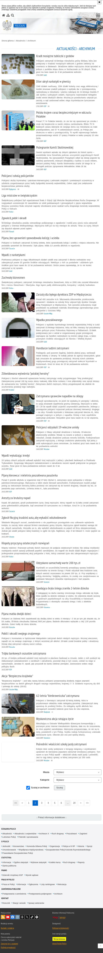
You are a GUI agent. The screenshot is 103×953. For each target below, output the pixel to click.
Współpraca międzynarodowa (31, 850)
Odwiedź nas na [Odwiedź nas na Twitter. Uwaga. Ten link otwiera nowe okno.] (27, 917)
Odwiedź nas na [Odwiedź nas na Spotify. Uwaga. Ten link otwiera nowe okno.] (37, 917)
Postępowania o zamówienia (14, 894)
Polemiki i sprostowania (28, 837)
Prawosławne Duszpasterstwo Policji (17, 853)
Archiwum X (44, 834)
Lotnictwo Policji (9, 837)
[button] (98, 15)
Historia (81, 846)
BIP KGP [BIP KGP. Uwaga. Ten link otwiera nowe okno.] (62, 917)
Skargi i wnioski (19, 903)
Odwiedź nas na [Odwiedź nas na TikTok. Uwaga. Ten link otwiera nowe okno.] (32, 917)
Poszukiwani (71, 834)
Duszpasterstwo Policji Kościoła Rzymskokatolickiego (68, 850)
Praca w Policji (7, 879)
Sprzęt (89, 846)
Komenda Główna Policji (37, 846)
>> (86, 802)
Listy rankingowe (48, 884)
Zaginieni (83, 834)
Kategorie (44, 780)
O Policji (5, 841)
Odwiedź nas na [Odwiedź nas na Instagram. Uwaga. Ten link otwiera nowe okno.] (17, 917)
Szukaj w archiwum (40, 787)
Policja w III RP (68, 846)
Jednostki (6, 846)
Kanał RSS (3, 917)
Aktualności (20, 41)
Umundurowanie (9, 850)
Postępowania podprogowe (40, 894)
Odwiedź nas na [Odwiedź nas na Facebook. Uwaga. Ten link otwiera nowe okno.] (12, 917)
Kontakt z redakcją (7, 928)
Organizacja (55, 846)
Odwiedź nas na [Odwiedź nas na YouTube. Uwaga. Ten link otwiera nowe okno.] (8, 917)
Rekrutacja (61, 884)
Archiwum (31, 41)
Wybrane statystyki (39, 862)
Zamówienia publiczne (11, 889)
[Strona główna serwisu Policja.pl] (3, 15)
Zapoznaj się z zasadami (9, 943)
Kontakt (5, 898)
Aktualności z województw (25, 834)
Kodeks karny (55, 862)
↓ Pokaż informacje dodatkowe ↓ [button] (51, 817)
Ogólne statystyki (21, 862)
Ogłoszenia (33, 884)
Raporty (81, 862)
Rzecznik (6, 903)
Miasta (46, 772)
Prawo (4, 870)
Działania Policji (8, 828)
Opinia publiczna (9, 866)
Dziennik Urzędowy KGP (12, 875)
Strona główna (8, 41)
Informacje (6, 862)
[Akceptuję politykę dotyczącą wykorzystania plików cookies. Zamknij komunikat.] (99, 2)
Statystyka (6, 857)
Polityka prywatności (8, 947)
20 (74, 803)
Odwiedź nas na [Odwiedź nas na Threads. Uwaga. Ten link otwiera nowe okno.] (22, 917)
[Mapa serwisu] (8, 15)
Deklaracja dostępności (60, 928)
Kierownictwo (18, 846)
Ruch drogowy (58, 834)
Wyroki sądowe (32, 875)
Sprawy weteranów (36, 903)
